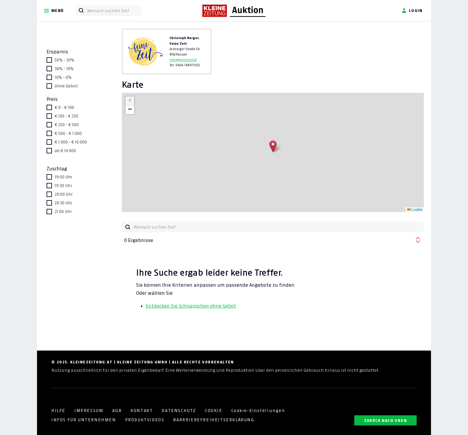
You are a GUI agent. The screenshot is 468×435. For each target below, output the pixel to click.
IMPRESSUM (88, 410)
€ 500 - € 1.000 (68, 133)
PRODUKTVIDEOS (144, 420)
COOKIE (213, 410)
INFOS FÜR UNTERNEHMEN (83, 420)
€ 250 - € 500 (67, 125)
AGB (116, 410)
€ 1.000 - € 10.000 (71, 142)
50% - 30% (64, 60)
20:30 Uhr (64, 203)
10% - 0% (63, 77)
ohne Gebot (66, 86)
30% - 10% (64, 69)
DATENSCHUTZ (179, 410)
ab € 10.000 (65, 151)
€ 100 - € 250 (66, 116)
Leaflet (414, 210)
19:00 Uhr (64, 177)
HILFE (58, 410)
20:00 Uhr (64, 194)
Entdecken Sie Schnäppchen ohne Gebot (191, 305)
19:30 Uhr (63, 185)
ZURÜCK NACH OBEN (385, 420)
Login (412, 10)
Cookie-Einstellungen (258, 410)
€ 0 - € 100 (64, 107)
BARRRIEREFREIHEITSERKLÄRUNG (213, 420)
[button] (273, 146)
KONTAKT (141, 410)
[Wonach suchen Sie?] (114, 10)
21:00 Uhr (63, 211)
